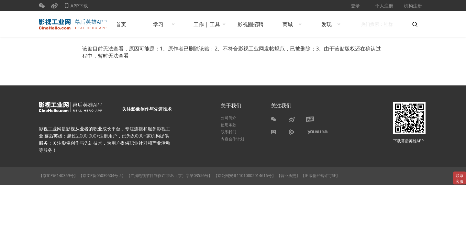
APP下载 (76, 7)
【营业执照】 (288, 175)
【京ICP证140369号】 (58, 175)
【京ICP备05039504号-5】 (103, 175)
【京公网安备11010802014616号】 (245, 175)
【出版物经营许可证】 (320, 175)
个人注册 (384, 6)
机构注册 (413, 6)
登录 (355, 6)
